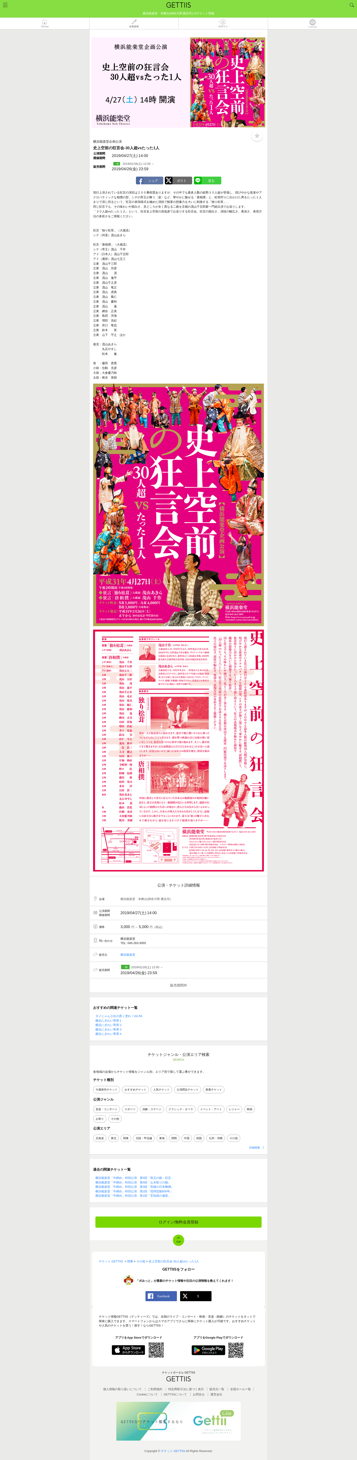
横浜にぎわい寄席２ (108, 1025)
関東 (126, 1138)
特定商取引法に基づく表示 (186, 1389)
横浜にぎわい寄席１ (108, 1020)
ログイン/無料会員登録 (179, 1222)
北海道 (100, 1138)
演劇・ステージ (151, 1109)
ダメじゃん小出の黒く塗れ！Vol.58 (118, 1016)
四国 (199, 1138)
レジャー (234, 1109)
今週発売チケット (106, 1089)
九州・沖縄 (215, 1138)
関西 (174, 1138)
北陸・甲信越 (144, 1138)
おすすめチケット (135, 1089)
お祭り (100, 1118)
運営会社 (216, 1394)
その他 (115, 1118)
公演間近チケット (188, 1089)
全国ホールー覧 (240, 1389)
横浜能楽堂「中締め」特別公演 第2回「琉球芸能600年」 (134, 1191)
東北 (113, 1138)
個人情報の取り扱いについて (122, 1389)
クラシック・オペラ (180, 1109)
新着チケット (214, 1089)
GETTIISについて (175, 1394)
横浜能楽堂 (127, 954)
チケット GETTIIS (173, 1451)
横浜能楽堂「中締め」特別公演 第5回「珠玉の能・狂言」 (134, 1178)
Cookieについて (147, 1394)
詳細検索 (254, 1147)
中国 (186, 1138)
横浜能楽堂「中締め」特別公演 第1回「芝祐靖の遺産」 (133, 1195)
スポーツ (130, 1109)
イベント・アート (211, 1109)
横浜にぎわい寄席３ (108, 1029)
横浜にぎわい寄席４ (108, 1034)
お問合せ (199, 1394)
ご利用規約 (155, 1389)
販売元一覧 (216, 1389)
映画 (249, 1109)
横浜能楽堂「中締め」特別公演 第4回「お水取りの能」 (133, 1182)
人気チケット (161, 1089)
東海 (162, 1138)
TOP (178, 1242)
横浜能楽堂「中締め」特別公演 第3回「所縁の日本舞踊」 (134, 1186)
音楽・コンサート (106, 1109)
